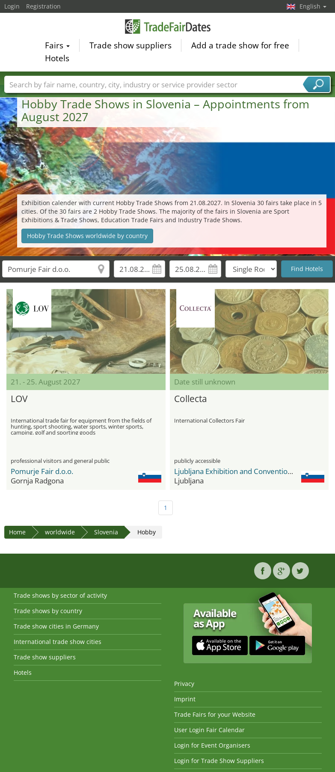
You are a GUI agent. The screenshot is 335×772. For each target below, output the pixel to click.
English (312, 6)
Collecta (190, 399)
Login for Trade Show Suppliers (219, 761)
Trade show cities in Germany (56, 626)
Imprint (185, 699)
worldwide (60, 532)
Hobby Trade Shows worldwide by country (87, 236)
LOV (19, 399)
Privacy (184, 684)
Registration (43, 6)
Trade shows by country (48, 611)
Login (12, 6)
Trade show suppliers (130, 46)
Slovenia (106, 532)
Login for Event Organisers (212, 745)
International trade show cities (57, 642)
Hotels (57, 59)
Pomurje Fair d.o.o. (42, 471)
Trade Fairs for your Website (214, 714)
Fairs (57, 46)
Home (17, 532)
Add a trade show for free (240, 46)
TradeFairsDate (167, 27)
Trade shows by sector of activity (60, 595)
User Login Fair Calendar (209, 730)
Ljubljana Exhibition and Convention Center (245, 471)
